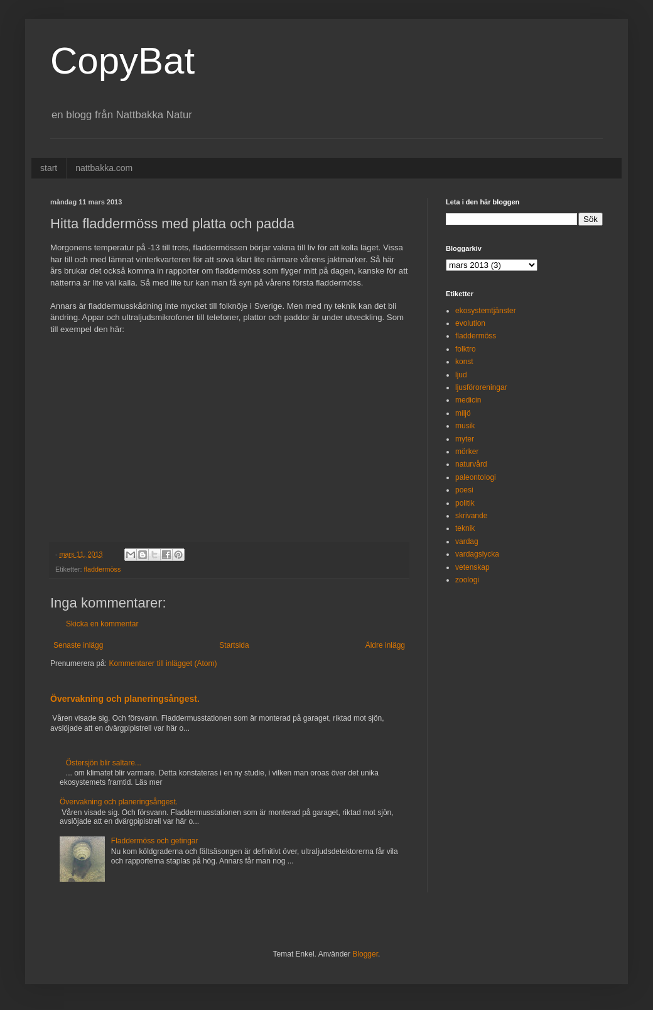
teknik (465, 528)
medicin (468, 400)
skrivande (471, 515)
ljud (461, 374)
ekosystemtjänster (485, 310)
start (48, 168)
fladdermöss (102, 569)
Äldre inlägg (385, 645)
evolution (470, 323)
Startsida (234, 645)
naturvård (471, 464)
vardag (466, 541)
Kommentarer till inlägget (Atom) (163, 663)
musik (465, 425)
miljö (463, 413)
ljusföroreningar (481, 387)
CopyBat (122, 61)
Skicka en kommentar (102, 623)
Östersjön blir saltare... (103, 762)
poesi (464, 490)
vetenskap (472, 567)
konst (464, 361)
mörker (466, 451)
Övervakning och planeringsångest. (125, 699)
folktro (465, 349)
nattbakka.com (103, 168)
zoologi (467, 579)
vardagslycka (477, 554)
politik (465, 503)
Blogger (365, 954)
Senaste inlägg (78, 645)
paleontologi (475, 477)
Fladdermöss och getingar (154, 840)
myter (464, 439)
